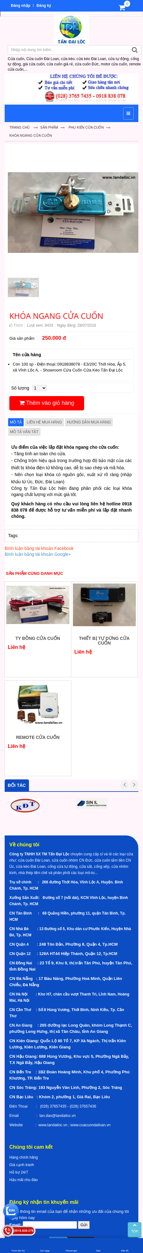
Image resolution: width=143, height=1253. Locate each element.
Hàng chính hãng (23, 1157)
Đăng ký (43, 5)
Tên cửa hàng (27, 354)
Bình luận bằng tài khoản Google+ (38, 554)
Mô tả (16, 422)
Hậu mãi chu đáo (23, 1180)
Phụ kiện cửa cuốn (86, 127)
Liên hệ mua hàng (44, 422)
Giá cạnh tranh (21, 1165)
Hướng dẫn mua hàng (89, 422)
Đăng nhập (20, 5)
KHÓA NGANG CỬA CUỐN (30, 135)
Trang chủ (19, 127)
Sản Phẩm (49, 127)
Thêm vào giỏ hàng (46, 403)
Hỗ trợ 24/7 (18, 1172)
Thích (16, 325)
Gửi (83, 1224)
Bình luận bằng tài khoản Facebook (39, 548)
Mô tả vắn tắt (24, 432)
